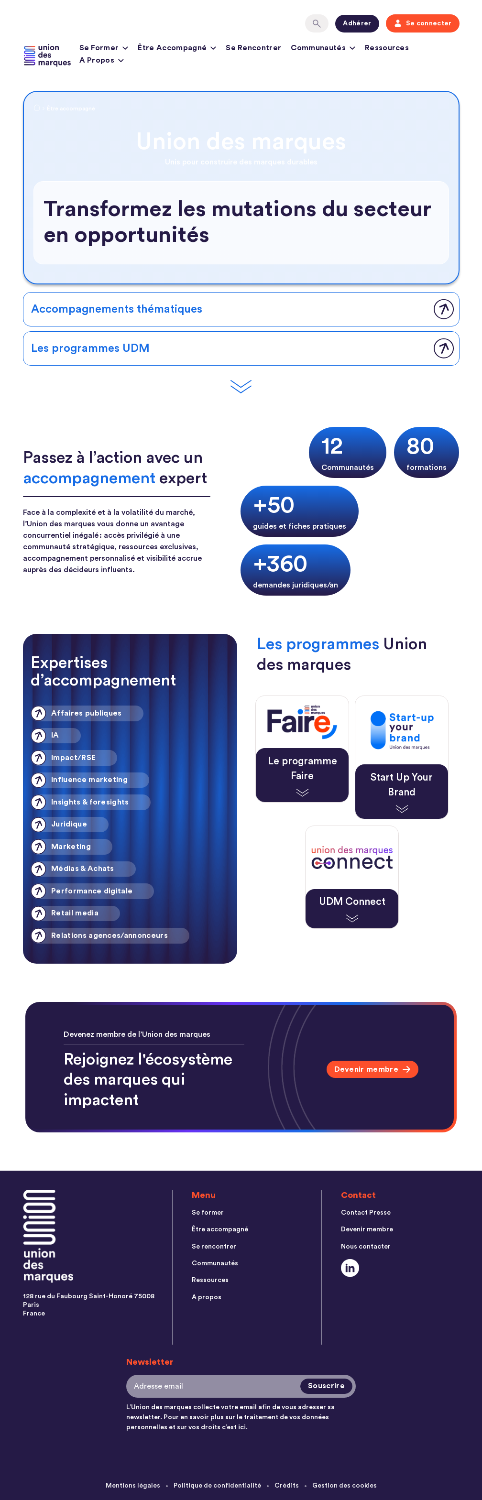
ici (242, 1427)
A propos (101, 61)
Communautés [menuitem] (215, 1264)
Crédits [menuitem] (286, 1485)
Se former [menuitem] (208, 1212)
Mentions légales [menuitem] (132, 1485)
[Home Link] (36, 109)
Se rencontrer (253, 48)
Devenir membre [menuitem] (367, 1230)
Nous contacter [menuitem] (366, 1247)
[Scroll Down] (241, 387)
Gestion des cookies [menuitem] (344, 1485)
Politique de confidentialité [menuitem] (217, 1485)
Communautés (323, 49)
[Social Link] (350, 1269)
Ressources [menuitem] (210, 1281)
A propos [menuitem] (206, 1298)
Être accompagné (177, 49)
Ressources (387, 48)
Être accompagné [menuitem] (220, 1230)
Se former (104, 49)
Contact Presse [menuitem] (366, 1212)
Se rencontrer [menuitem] (214, 1247)
